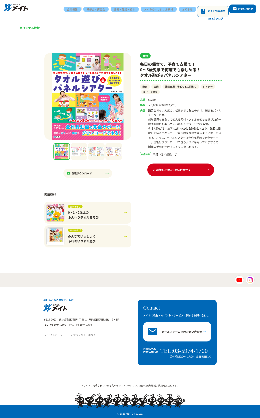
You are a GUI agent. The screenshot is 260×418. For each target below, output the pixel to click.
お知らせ (190, 8)
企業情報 (73, 8)
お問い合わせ (244, 8)
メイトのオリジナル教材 (161, 8)
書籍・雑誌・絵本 (127, 8)
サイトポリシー (56, 335)
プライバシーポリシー (85, 335)
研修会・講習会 (97, 8)
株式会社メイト (17, 8)
